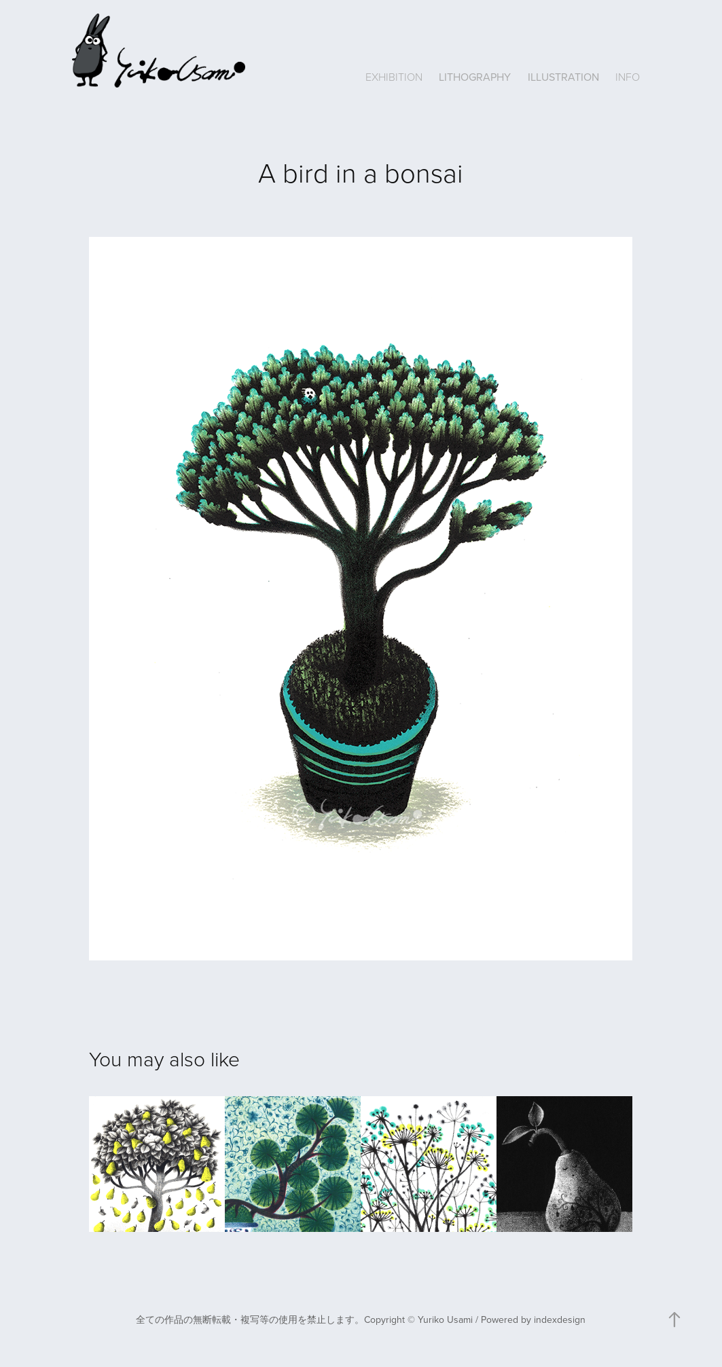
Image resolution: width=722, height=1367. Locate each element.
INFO (627, 76)
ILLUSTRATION (563, 76)
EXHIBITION (393, 76)
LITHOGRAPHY (475, 76)
